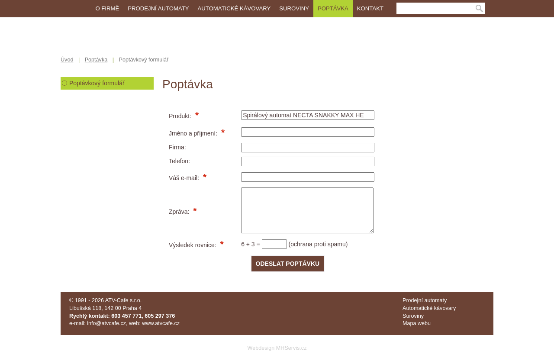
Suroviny (294, 8)
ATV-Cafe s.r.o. (123, 300)
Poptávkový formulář (97, 83)
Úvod (67, 60)
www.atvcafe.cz (161, 323)
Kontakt (370, 8)
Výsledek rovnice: (193, 245)
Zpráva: (180, 211)
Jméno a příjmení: (194, 133)
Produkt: (181, 116)
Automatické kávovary (234, 8)
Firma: (177, 147)
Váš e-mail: (185, 177)
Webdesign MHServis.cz (277, 348)
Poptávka (333, 8)
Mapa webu (417, 323)
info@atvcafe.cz (106, 323)
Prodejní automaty (158, 8)
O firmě (107, 8)
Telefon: (179, 161)
